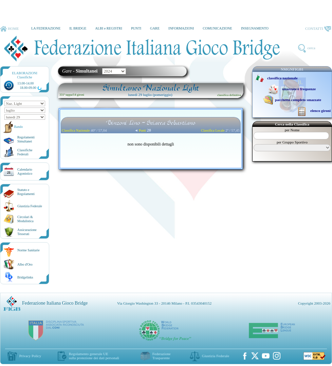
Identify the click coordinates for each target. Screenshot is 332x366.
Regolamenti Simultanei (26, 139)
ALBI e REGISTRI (108, 28)
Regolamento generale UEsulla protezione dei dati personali (94, 356)
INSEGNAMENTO (255, 28)
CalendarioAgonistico (24, 171)
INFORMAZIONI (181, 28)
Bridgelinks (25, 277)
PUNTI (136, 28)
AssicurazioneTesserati (27, 232)
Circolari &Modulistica (25, 219)
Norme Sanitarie (28, 250)
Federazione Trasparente (161, 356)
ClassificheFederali (24, 152)
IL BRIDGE (77, 28)
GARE (155, 28)
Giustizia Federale (29, 206)
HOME (9, 28)
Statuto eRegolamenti (26, 192)
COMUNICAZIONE (217, 28)
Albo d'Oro (25, 264)
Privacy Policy (30, 356)
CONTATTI (318, 28)
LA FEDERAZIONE (45, 28)
